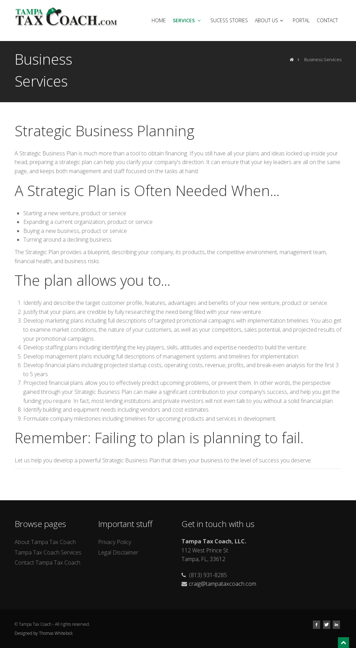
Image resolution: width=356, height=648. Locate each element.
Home (159, 20)
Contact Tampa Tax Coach (47, 562)
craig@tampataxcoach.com (222, 584)
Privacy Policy (114, 542)
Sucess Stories (229, 20)
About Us (269, 20)
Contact (327, 20)
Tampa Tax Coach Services (48, 552)
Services (187, 20)
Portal (301, 20)
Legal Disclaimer (118, 552)
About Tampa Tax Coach (45, 542)
